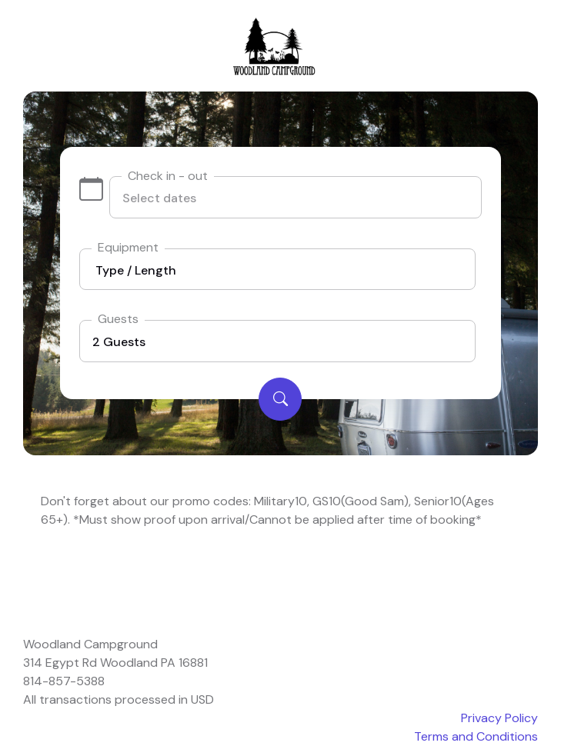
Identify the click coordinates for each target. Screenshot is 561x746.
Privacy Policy (499, 718)
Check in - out (168, 176)
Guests (118, 319)
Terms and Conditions (476, 736)
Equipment (128, 247)
